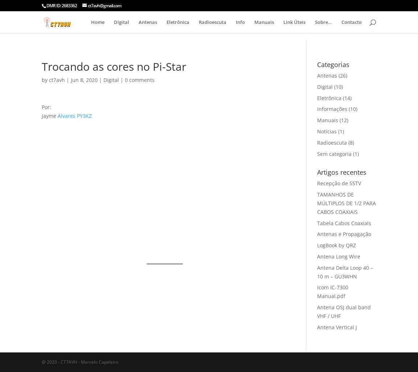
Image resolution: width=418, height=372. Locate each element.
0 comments (140, 80)
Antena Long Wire (338, 256)
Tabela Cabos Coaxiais (344, 223)
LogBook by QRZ (336, 245)
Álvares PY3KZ (75, 115)
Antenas (148, 22)
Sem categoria (334, 153)
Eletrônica (178, 22)
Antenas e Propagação (344, 234)
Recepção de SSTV (339, 183)
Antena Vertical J (337, 327)
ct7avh (57, 80)
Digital (121, 22)
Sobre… (323, 22)
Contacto (351, 22)
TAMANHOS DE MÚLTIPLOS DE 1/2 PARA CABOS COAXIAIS (346, 203)
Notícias (327, 131)
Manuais (264, 22)
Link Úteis (294, 22)
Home (97, 22)
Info (240, 22)
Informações (332, 109)
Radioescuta (212, 22)
